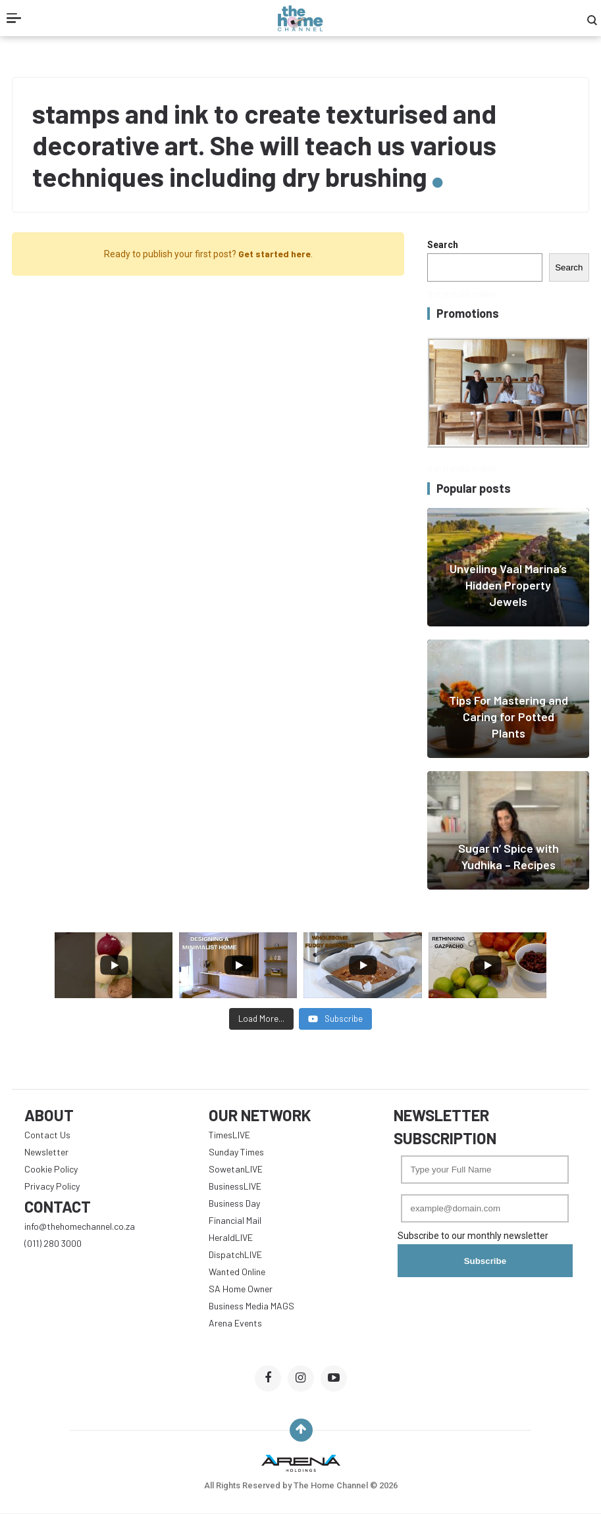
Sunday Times (236, 1151)
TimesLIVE (229, 1134)
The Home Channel (332, 1485)
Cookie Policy (51, 1168)
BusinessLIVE (235, 1186)
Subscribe (485, 1261)
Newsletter (46, 1151)
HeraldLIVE (231, 1237)
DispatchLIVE (235, 1254)
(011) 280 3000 (53, 1243)
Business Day (234, 1203)
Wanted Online (237, 1271)
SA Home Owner (241, 1288)
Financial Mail (235, 1220)
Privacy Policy (52, 1186)
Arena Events (235, 1322)
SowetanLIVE (236, 1168)
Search (442, 245)
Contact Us (47, 1134)
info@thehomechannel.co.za (79, 1226)
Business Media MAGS (251, 1305)
